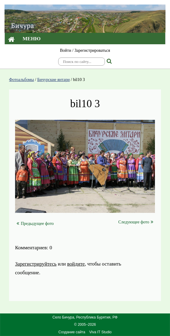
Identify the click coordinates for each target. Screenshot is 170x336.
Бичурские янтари (53, 79)
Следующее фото (135, 221)
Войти (65, 50)
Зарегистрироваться (92, 50)
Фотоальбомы (21, 79)
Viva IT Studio (100, 332)
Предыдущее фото (35, 223)
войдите (76, 264)
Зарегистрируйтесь (36, 264)
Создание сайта (71, 332)
